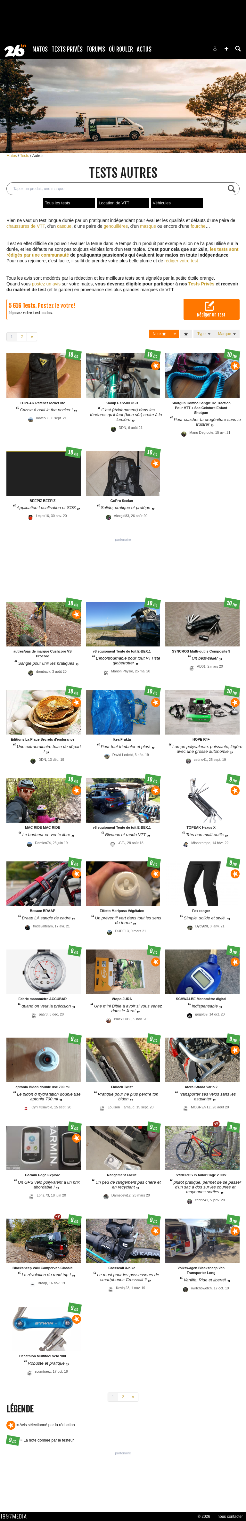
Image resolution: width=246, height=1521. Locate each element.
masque (148, 226)
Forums (95, 49)
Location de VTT (114, 203)
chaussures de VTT (25, 226)
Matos (40, 49)
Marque (227, 334)
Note (160, 334)
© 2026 (204, 1516)
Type (203, 334)
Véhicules (162, 203)
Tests (25, 155)
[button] (226, 48)
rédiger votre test (181, 260)
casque (64, 226)
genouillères (116, 226)
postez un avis (46, 283)
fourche (198, 226)
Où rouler (121, 49)
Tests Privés (67, 49)
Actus (144, 49)
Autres (38, 155)
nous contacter (230, 1516)
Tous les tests (57, 203)
